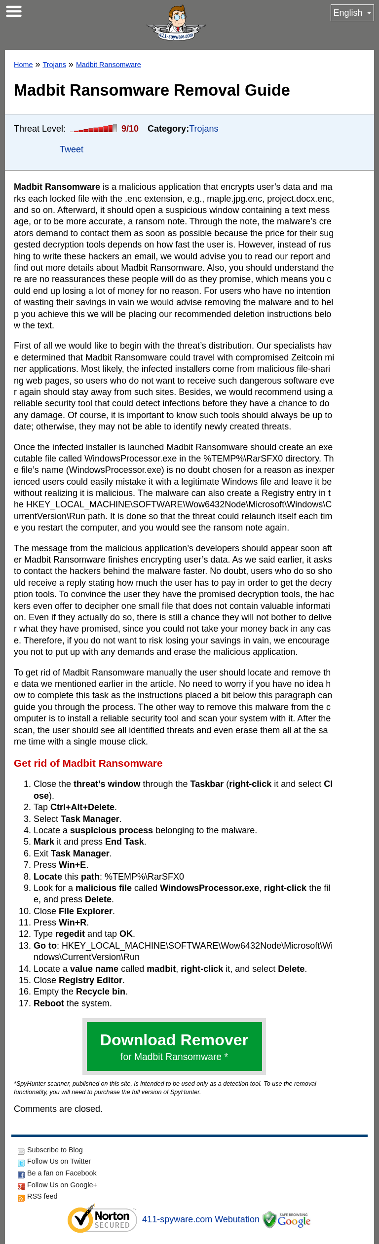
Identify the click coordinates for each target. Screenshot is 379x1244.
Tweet (71, 149)
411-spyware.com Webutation (201, 1219)
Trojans (54, 65)
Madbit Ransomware (108, 65)
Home (23, 65)
